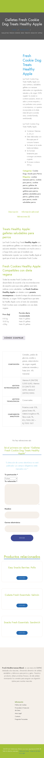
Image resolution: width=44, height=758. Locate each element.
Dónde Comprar (13, 338)
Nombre (8, 509)
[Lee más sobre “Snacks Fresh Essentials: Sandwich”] (22, 633)
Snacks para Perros (35, 174)
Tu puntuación (11, 474)
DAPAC (39, 668)
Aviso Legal (18, 713)
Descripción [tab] (13, 212)
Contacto (17, 716)
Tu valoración (11, 481)
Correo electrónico (12, 522)
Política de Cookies (20, 705)
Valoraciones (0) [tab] (23, 216)
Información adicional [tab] (30, 212)
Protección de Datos (35, 751)
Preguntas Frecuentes (21, 719)
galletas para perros (30, 191)
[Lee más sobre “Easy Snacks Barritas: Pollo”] (22, 578)
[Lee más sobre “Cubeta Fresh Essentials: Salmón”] (22, 605)
